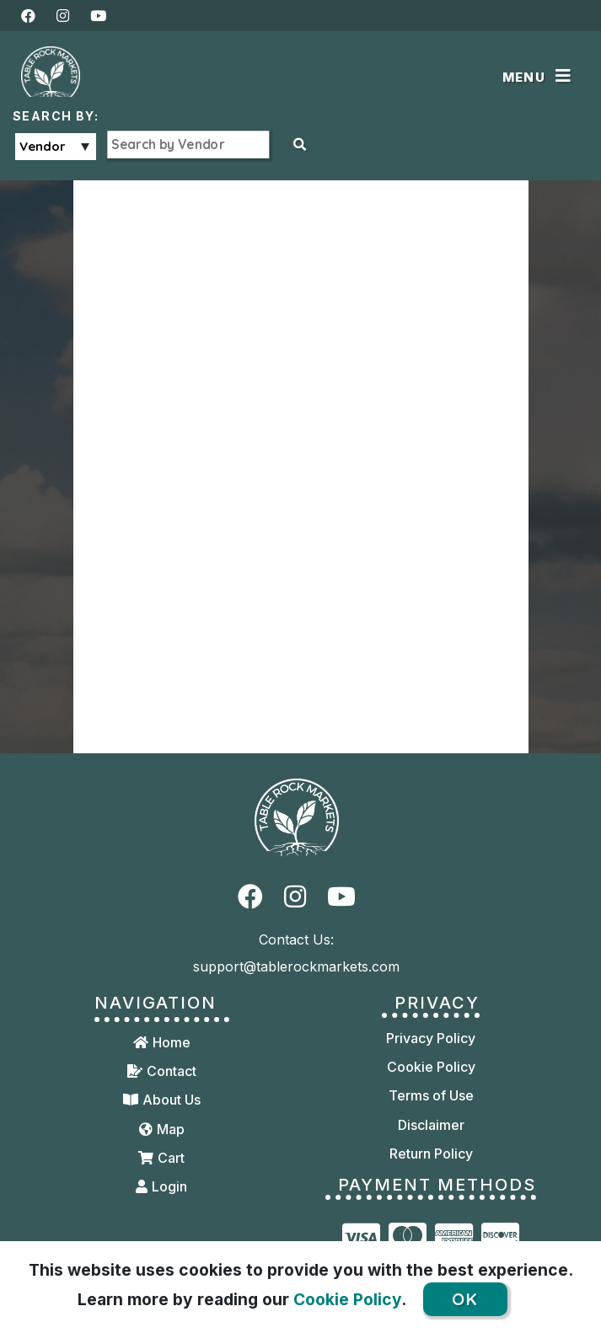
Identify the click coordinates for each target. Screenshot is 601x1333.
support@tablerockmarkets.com (296, 966)
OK (465, 1298)
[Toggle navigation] (539, 77)
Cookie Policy (347, 1299)
